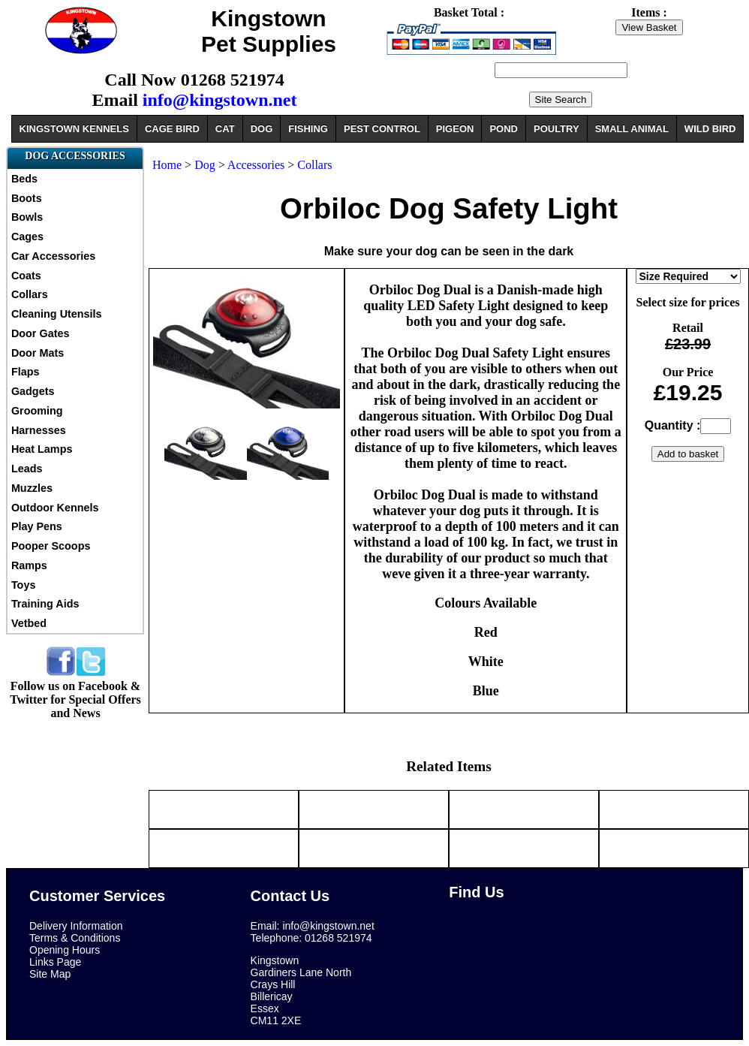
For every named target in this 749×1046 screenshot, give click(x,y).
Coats (26, 276)
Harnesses (38, 430)
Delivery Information (76, 926)
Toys (23, 585)
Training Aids (45, 604)
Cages (27, 237)
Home (167, 164)
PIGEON (455, 128)
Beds (24, 179)
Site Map (50, 974)
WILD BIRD (710, 128)
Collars (29, 294)
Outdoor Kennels (55, 508)
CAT (225, 128)
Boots (26, 198)
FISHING (308, 128)
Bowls (27, 217)
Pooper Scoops (51, 546)
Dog (204, 164)
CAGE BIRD (172, 128)
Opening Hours (64, 950)
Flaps (25, 372)
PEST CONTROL (382, 128)
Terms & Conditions (74, 938)
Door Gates (40, 333)
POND (503, 128)
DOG (262, 128)
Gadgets (33, 391)
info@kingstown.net (220, 100)
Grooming (37, 411)
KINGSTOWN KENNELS (74, 128)
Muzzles (32, 488)
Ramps (29, 565)
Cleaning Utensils (56, 314)
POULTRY (556, 128)
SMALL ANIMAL (632, 128)
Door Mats (37, 353)
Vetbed (29, 623)
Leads (27, 469)
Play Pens (36, 526)
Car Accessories (53, 256)
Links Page (55, 962)
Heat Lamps (42, 449)
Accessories (257, 164)
